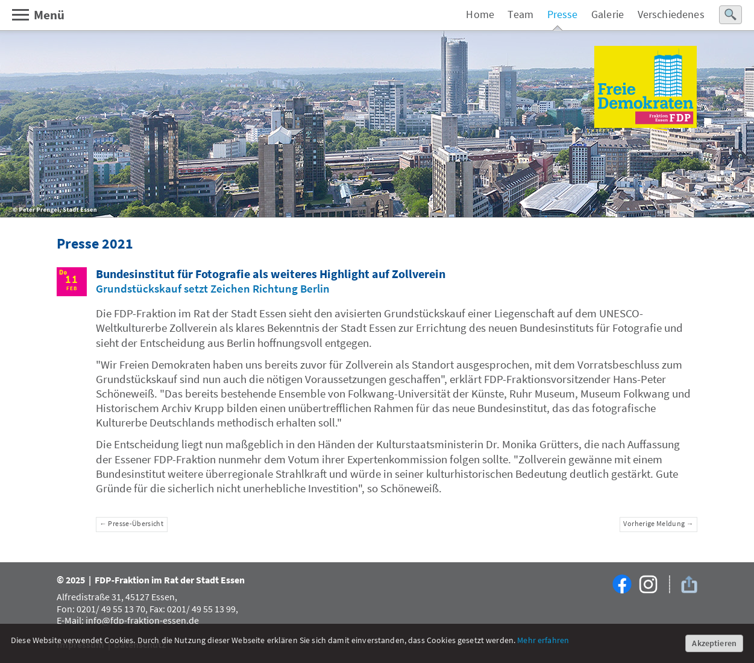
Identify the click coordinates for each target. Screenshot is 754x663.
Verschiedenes (671, 14)
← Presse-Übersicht (131, 523)
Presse (562, 14)
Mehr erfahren (543, 640)
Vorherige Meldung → (658, 523)
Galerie (607, 14)
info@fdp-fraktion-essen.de (142, 620)
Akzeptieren (714, 643)
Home (480, 14)
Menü (37, 15)
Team (520, 14)
